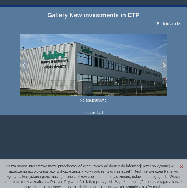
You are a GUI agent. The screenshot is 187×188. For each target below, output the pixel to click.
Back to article (168, 24)
